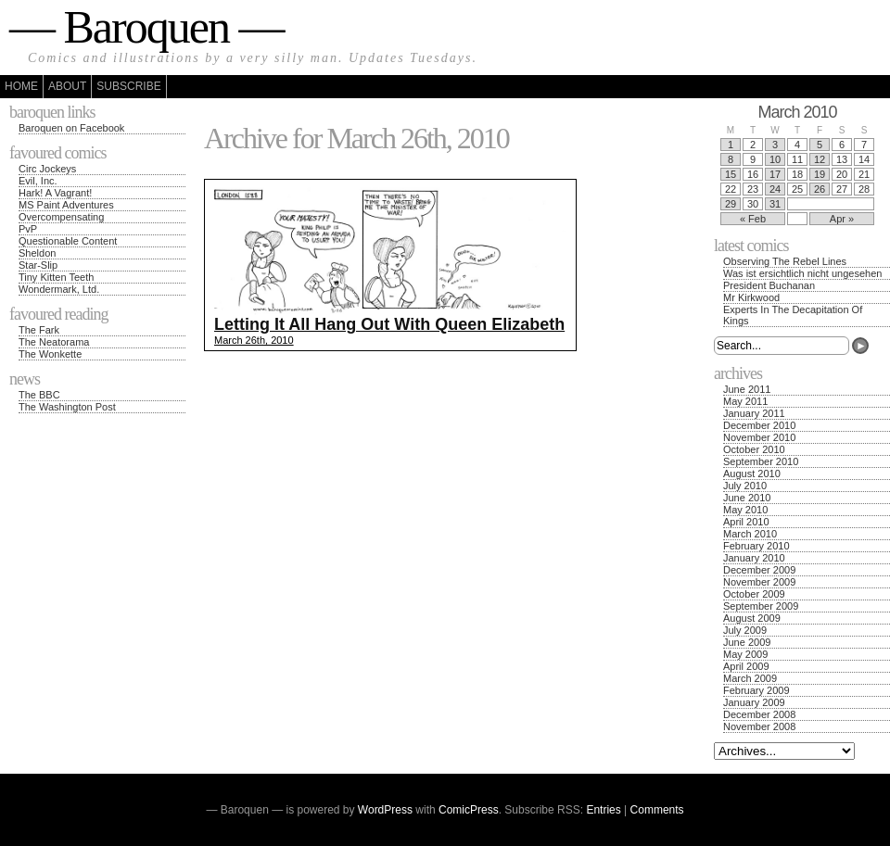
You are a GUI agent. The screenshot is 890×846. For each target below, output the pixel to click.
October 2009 (754, 594)
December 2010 (759, 425)
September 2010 (760, 461)
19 (819, 174)
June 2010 (746, 497)
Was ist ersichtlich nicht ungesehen (802, 273)
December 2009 (759, 569)
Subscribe (128, 86)
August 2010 (752, 473)
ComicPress (469, 809)
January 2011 (754, 413)
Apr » (842, 218)
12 (819, 159)
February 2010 (756, 545)
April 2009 (746, 666)
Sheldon (37, 253)
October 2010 (754, 449)
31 (775, 203)
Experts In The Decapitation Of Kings (792, 315)
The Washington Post (67, 406)
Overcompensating (61, 216)
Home (21, 86)
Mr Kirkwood (751, 297)
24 (775, 189)
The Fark (39, 329)
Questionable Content (68, 240)
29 (730, 203)
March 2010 (750, 533)
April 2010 (746, 521)
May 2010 (745, 509)
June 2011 (746, 389)
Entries (603, 809)
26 (819, 189)
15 (730, 174)
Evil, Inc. (38, 180)
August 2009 (752, 618)
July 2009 (745, 630)
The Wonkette (50, 354)
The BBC (39, 394)
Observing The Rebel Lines (784, 261)
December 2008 (759, 714)
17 (775, 174)
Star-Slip (38, 265)
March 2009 (750, 678)
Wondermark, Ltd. (59, 289)
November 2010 (759, 437)
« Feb (753, 218)
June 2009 (746, 642)
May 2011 (745, 401)
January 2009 (754, 702)
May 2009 (745, 654)
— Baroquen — (146, 27)
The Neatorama (54, 341)
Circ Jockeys (47, 168)
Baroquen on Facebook (71, 127)
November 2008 (759, 726)
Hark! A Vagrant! (55, 192)
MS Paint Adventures (66, 204)
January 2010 (754, 557)
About (67, 86)
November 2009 (759, 581)
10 (775, 159)
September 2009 (760, 606)
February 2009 (756, 690)
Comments (657, 809)
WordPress (385, 809)
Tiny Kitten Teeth (56, 277)
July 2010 (745, 485)
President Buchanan (769, 285)
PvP (28, 228)
